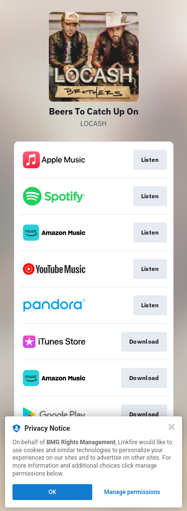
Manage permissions (132, 492)
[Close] (172, 427)
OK (52, 492)
